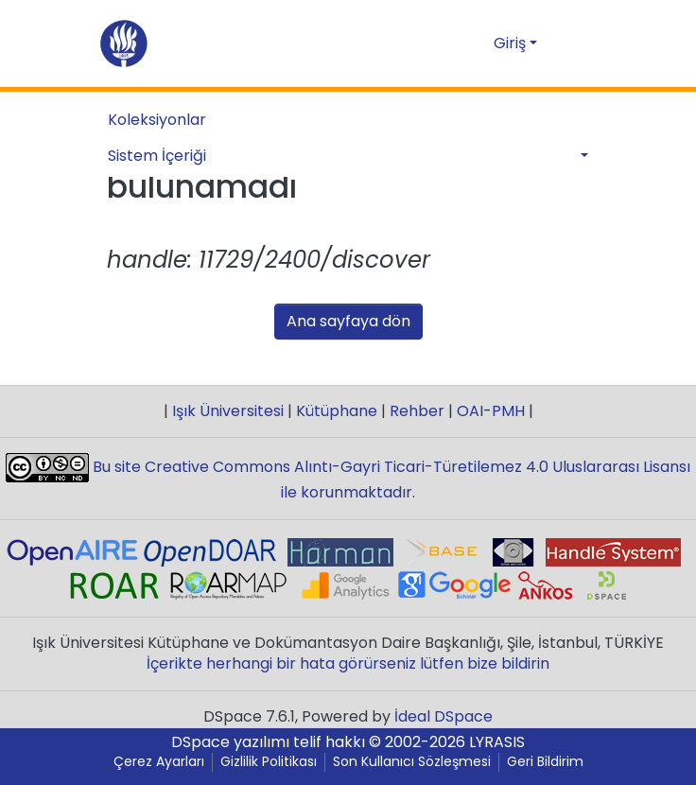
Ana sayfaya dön (348, 321)
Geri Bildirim (545, 762)
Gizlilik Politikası (268, 762)
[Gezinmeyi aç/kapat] (576, 43)
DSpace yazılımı (230, 742)
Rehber (417, 411)
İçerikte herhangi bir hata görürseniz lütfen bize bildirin (348, 663)
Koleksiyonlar (157, 120)
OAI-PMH (491, 411)
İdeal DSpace (443, 716)
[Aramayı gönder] (449, 43)
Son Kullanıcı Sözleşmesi (412, 762)
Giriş (510, 43)
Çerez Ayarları (158, 762)
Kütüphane (336, 411)
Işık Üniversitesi (227, 411)
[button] (476, 43)
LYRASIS (497, 742)
